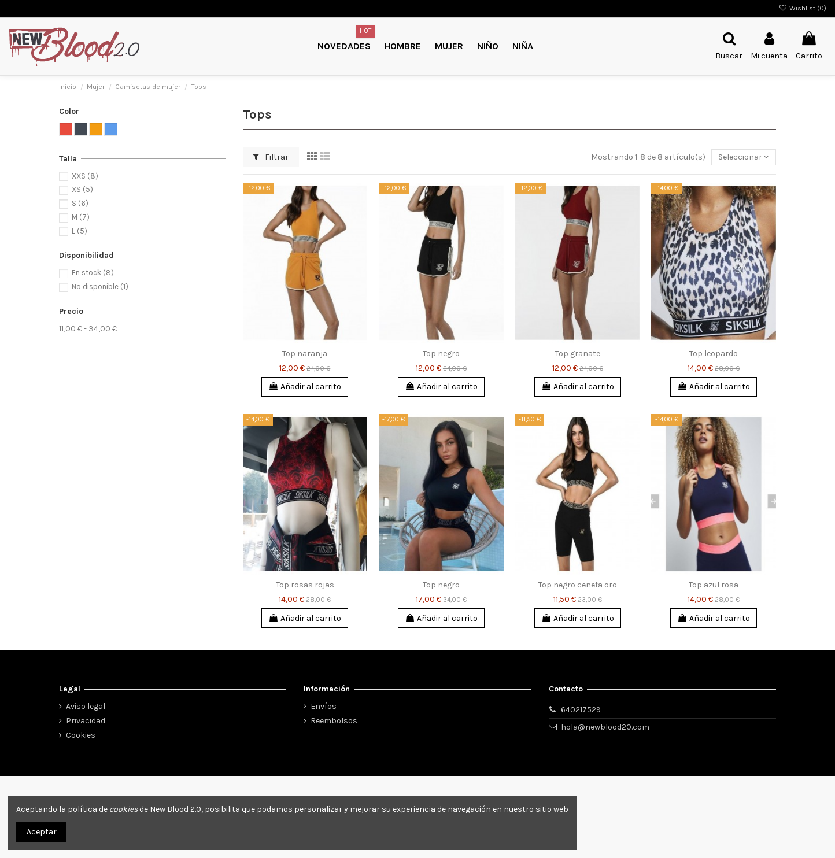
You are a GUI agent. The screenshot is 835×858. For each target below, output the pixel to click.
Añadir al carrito (304, 386)
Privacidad (85, 721)
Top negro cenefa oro (577, 585)
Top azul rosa (713, 585)
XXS (85, 176)
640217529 (581, 710)
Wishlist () (802, 8)
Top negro (441, 353)
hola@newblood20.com (605, 727)
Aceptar (42, 832)
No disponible (100, 286)
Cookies (80, 735)
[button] (487, 47)
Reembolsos (334, 721)
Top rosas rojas (305, 585)
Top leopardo (713, 353)
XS (82, 189)
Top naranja (304, 353)
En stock (93, 272)
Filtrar (271, 157)
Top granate (577, 353)
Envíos (324, 706)
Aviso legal (85, 706)
